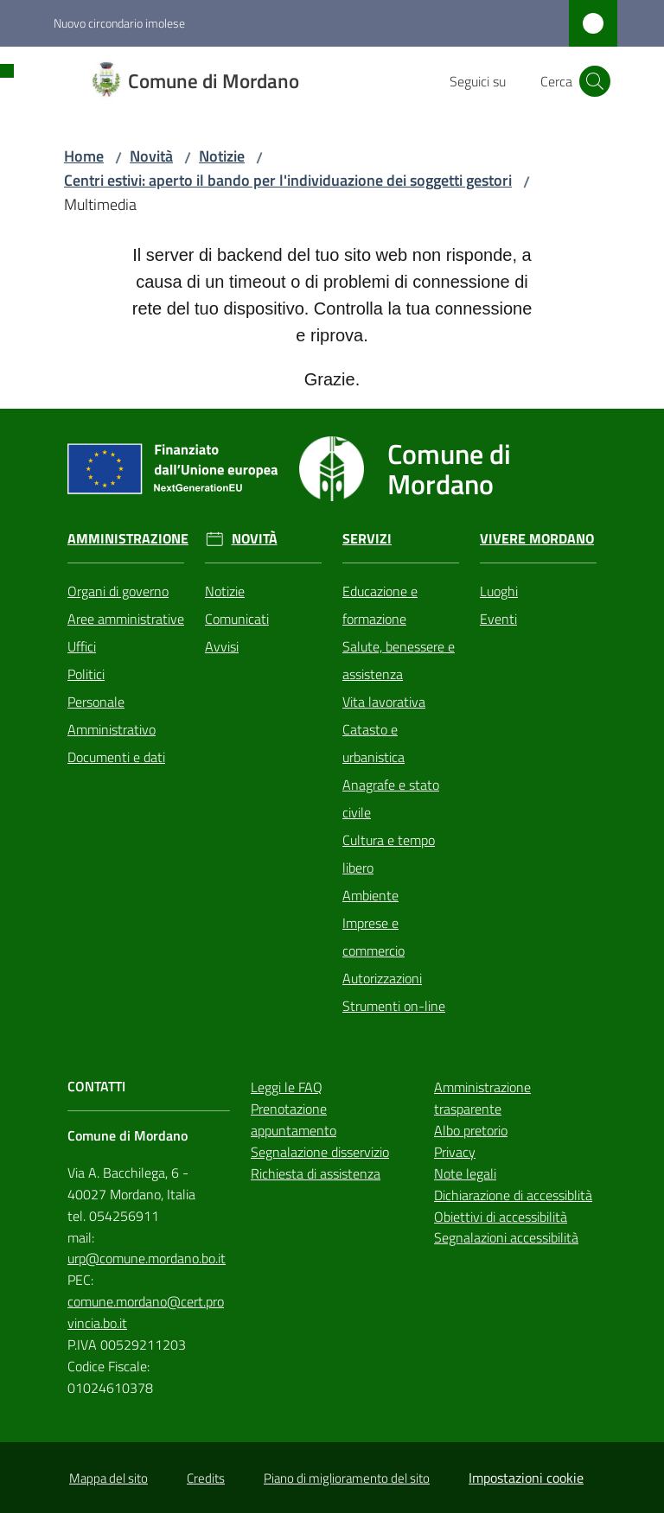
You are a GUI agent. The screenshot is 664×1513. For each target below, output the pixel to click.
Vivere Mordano (537, 539)
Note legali (465, 1173)
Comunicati (237, 618)
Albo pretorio (471, 1130)
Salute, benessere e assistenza (398, 660)
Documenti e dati (116, 757)
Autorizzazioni (382, 978)
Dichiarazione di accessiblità (513, 1195)
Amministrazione (127, 539)
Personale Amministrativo (111, 715)
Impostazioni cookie (526, 1477)
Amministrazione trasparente (482, 1098)
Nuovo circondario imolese (119, 23)
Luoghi (499, 591)
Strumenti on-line (393, 1005)
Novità (151, 156)
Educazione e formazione (380, 605)
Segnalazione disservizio (320, 1151)
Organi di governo (118, 591)
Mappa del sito (108, 1478)
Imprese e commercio (373, 936)
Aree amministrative (125, 618)
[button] (594, 81)
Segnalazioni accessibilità (506, 1237)
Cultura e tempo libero (388, 854)
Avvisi (222, 646)
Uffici (81, 646)
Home (84, 156)
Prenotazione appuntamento (293, 1119)
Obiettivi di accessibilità (500, 1216)
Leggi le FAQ (286, 1087)
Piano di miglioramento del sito (347, 1478)
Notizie (222, 156)
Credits (206, 1478)
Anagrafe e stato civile (390, 798)
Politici (86, 674)
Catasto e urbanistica (373, 743)
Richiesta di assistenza (315, 1173)
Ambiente (370, 895)
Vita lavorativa (383, 701)
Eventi (498, 618)
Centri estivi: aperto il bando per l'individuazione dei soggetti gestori (288, 180)
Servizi (367, 539)
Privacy (455, 1151)
